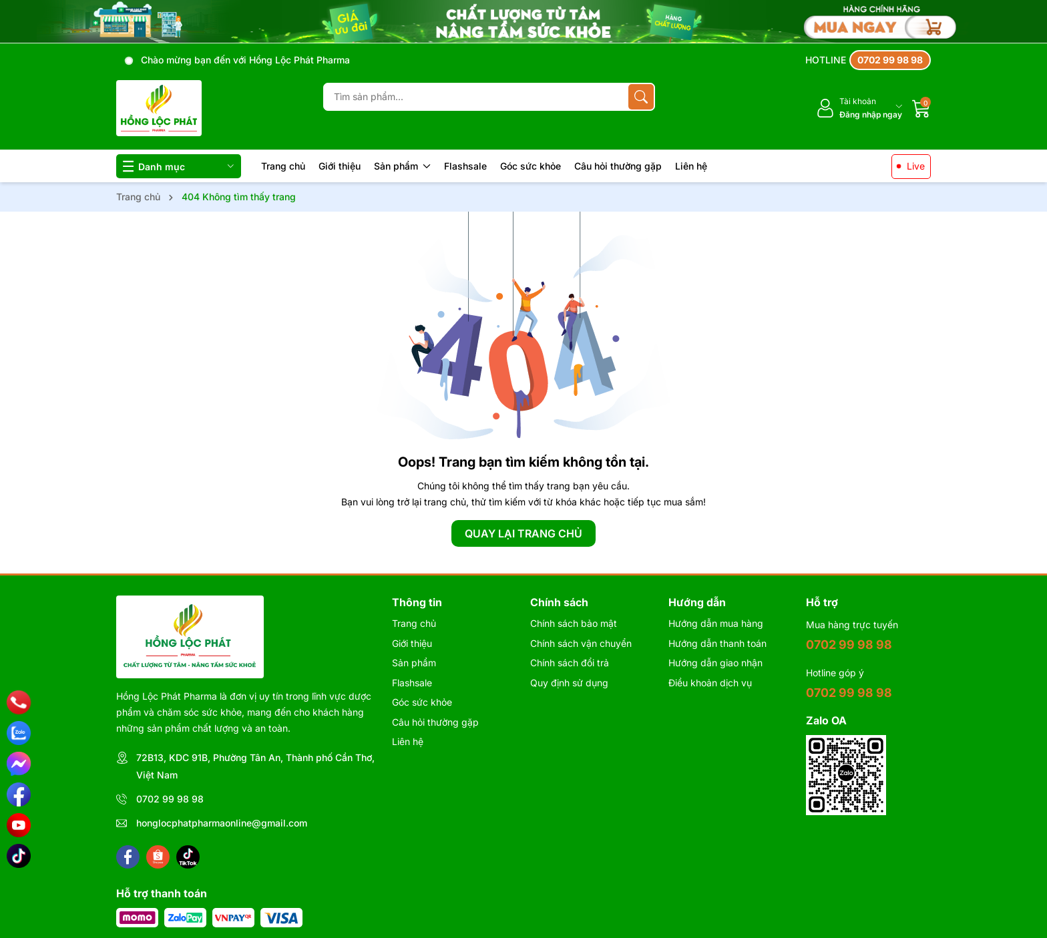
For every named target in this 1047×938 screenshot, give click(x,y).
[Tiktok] (188, 857)
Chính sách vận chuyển (581, 643)
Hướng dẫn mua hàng (715, 623)
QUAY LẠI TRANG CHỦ (523, 533)
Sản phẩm (402, 166)
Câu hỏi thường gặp (618, 166)
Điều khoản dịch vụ (710, 682)
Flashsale (465, 166)
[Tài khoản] (859, 108)
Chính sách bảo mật (573, 623)
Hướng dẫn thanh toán (717, 643)
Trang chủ (283, 166)
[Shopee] (158, 857)
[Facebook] (128, 857)
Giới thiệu (340, 166)
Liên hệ (691, 166)
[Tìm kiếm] (641, 96)
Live (916, 166)
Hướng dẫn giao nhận (715, 662)
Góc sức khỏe (530, 166)
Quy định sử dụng (569, 682)
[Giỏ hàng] (921, 108)
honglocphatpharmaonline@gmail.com (221, 823)
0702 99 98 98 (170, 798)
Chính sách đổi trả (569, 662)
